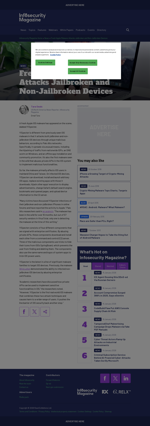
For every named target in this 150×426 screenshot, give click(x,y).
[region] (76, 61)
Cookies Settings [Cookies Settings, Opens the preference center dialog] (45, 62)
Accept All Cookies (77, 71)
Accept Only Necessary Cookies (83, 63)
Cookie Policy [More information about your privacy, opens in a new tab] (55, 55)
